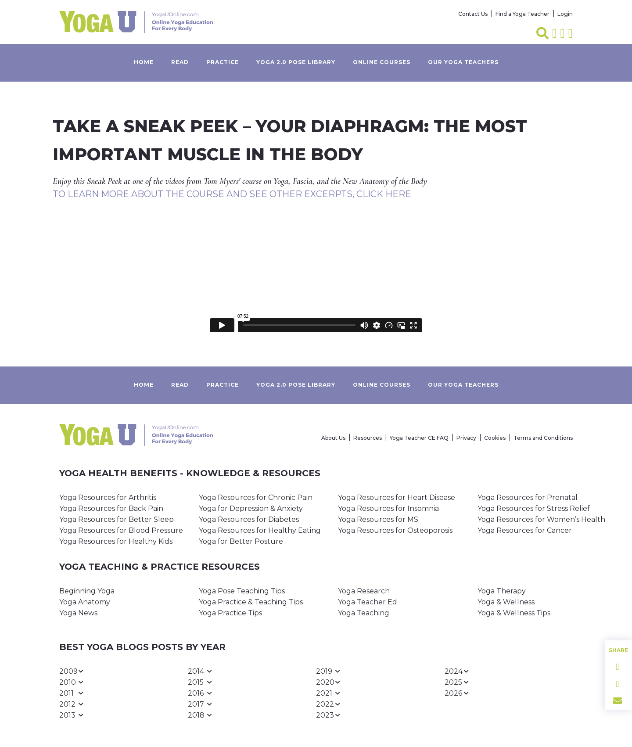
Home (144, 62)
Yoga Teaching (363, 613)
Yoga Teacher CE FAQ (419, 438)
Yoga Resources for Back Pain (111, 508)
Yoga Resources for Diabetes (249, 519)
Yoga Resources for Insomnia (388, 508)
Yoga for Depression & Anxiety (251, 508)
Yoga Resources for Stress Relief (534, 508)
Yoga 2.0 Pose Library (295, 62)
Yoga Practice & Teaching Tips (251, 602)
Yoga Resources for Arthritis (107, 497)
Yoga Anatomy (84, 602)
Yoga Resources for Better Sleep (116, 519)
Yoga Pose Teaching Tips (242, 591)
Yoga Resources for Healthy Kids (115, 541)
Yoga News (78, 613)
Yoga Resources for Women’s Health (541, 519)
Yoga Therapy (502, 591)
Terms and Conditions (543, 438)
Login (565, 14)
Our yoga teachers (463, 62)
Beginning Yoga (87, 591)
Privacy (466, 438)
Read (180, 62)
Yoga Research (364, 591)
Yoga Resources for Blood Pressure (121, 530)
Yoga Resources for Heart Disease (396, 497)
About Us (333, 438)
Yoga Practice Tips (230, 613)
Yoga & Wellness (506, 602)
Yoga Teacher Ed (367, 602)
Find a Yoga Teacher (522, 14)
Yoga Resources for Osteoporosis (395, 530)
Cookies (495, 438)
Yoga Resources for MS (378, 519)
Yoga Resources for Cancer (525, 530)
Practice (222, 62)
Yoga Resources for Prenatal (528, 497)
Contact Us (473, 14)
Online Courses (381, 62)
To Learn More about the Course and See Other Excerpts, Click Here (232, 194)
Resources (367, 438)
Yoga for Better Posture (241, 541)
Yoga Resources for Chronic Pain (255, 497)
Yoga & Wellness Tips (514, 613)
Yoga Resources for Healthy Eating (260, 530)
